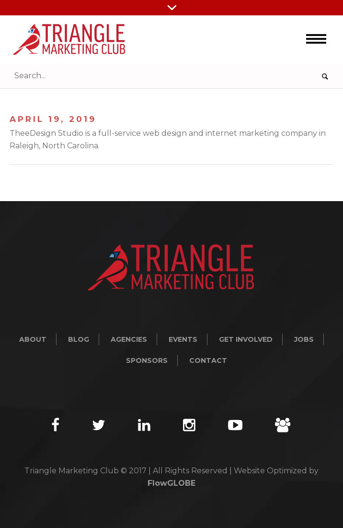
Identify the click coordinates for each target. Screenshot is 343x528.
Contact (208, 360)
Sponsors (147, 360)
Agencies (129, 339)
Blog (78, 339)
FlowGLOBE (171, 483)
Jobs (304, 339)
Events (183, 339)
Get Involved (246, 339)
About (32, 339)
